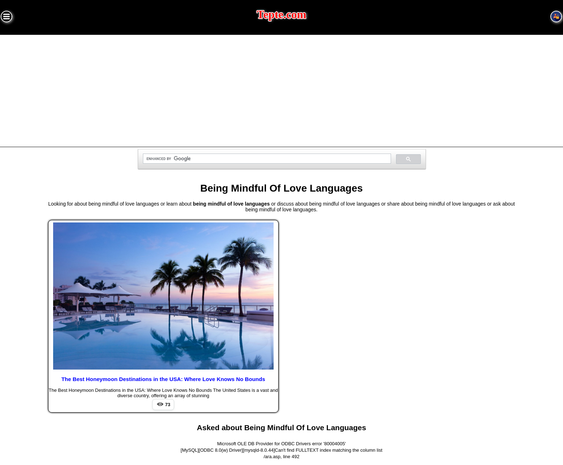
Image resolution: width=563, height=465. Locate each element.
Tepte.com (281, 14)
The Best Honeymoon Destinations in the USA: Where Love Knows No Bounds (163, 379)
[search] (266, 159)
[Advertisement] (281, 88)
